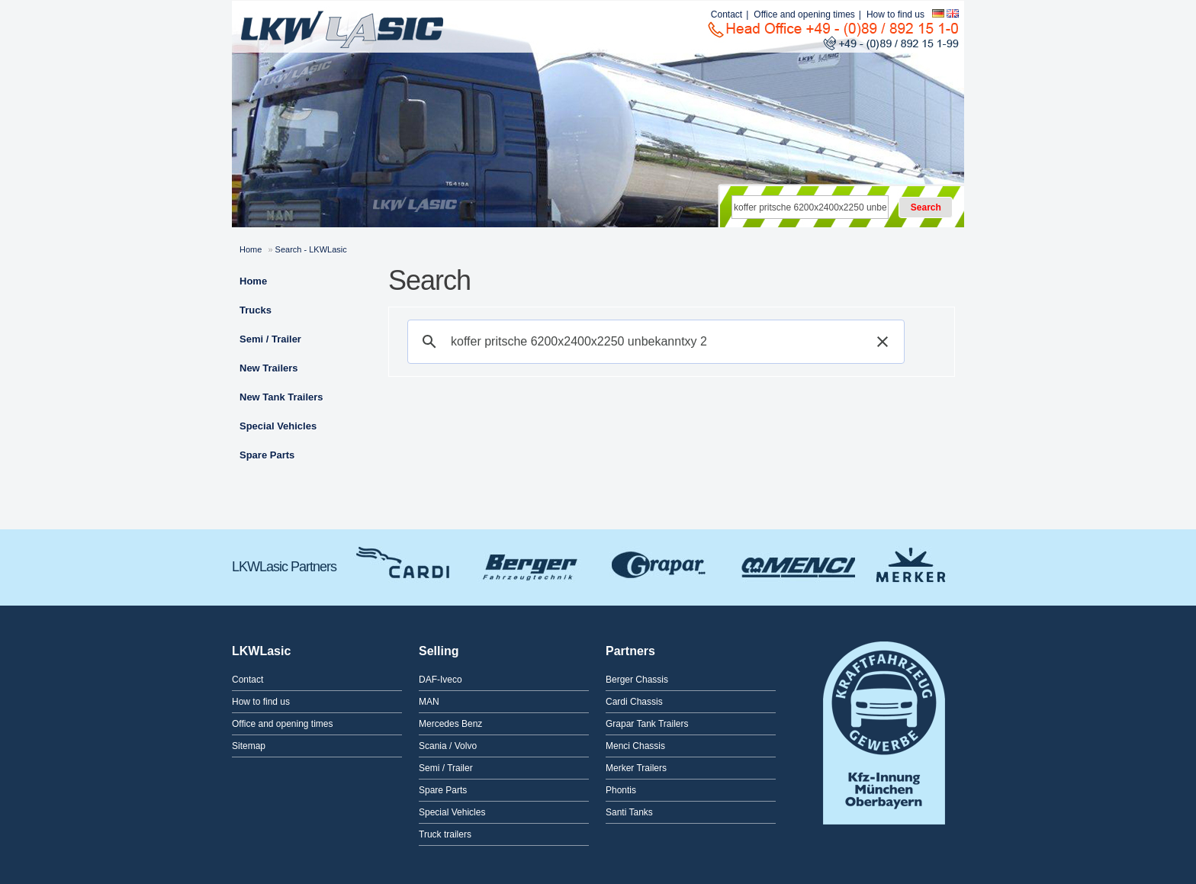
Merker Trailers (910, 563)
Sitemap (248, 746)
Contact (726, 14)
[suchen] (654, 342)
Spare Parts (267, 455)
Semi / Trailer (270, 339)
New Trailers (269, 368)
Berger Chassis (531, 563)
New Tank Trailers (281, 397)
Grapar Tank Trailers (660, 563)
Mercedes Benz (450, 723)
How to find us (895, 14)
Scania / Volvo (448, 746)
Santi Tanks (629, 812)
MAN (429, 701)
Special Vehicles (278, 426)
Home (251, 249)
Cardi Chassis (405, 563)
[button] (882, 342)
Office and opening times (804, 14)
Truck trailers (445, 834)
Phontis (621, 790)
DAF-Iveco (440, 679)
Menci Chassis (794, 563)
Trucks (256, 310)
